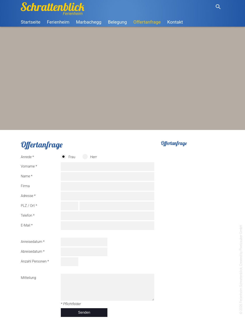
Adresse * (28, 196)
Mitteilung (28, 278)
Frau (68, 156)
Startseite (30, 22)
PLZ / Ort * (29, 206)
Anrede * (27, 157)
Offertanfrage (147, 22)
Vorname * (29, 166)
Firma (25, 186)
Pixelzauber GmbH (241, 238)
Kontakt (175, 22)
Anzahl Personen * (35, 261)
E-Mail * (27, 225)
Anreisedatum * (33, 242)
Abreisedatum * (33, 251)
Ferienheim (58, 22)
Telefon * (28, 215)
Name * (26, 176)
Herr (89, 156)
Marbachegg (88, 22)
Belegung (117, 22)
